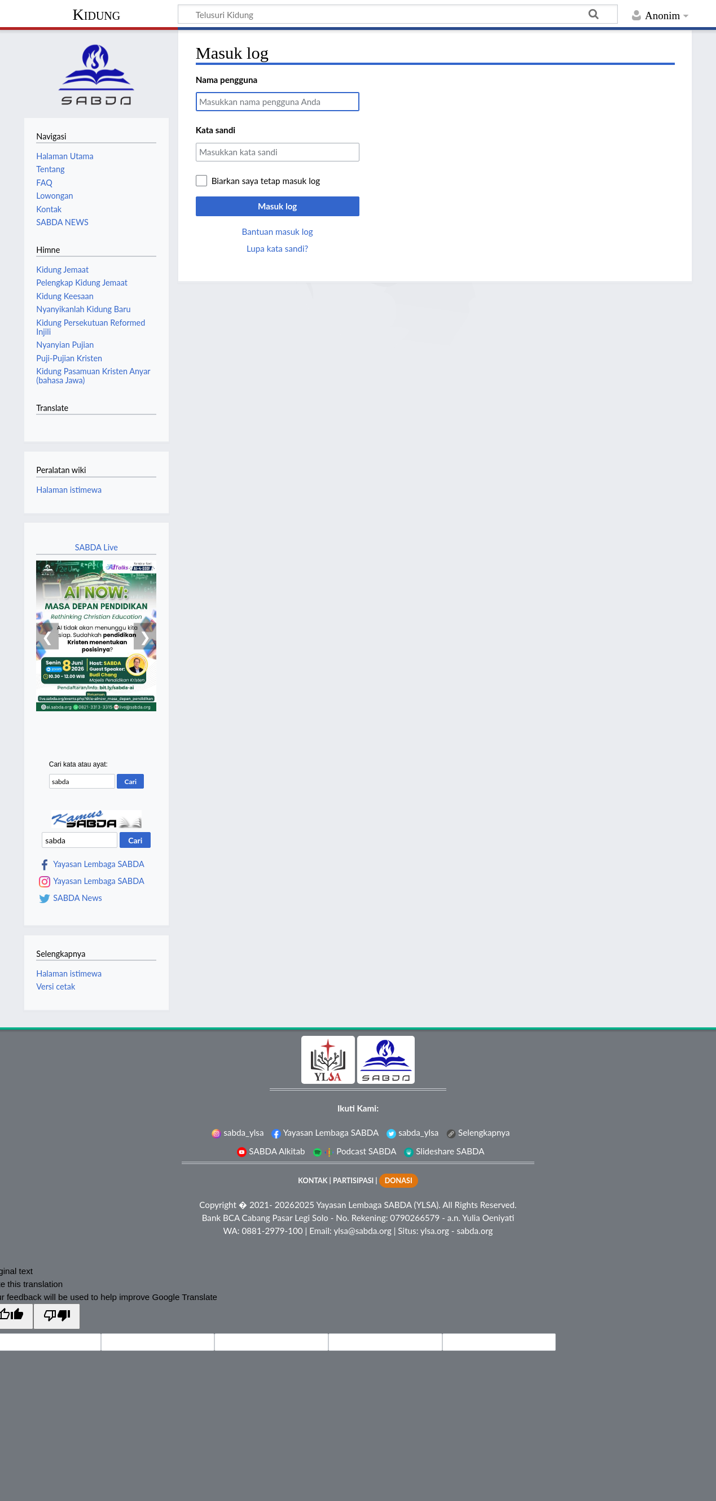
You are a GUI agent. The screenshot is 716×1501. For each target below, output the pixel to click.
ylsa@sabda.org (362, 1231)
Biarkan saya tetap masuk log (266, 181)
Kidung (97, 14)
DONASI (398, 1180)
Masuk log (277, 206)
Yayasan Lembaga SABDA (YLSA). (378, 1205)
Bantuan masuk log (277, 231)
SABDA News (77, 898)
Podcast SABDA (354, 1151)
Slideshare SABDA (444, 1151)
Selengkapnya (477, 1132)
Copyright (217, 1205)
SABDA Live (96, 547)
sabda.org (474, 1231)
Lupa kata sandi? (277, 248)
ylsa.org (434, 1231)
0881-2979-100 (272, 1231)
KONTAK (312, 1180)
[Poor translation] (56, 1316)
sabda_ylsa (237, 1132)
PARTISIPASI (353, 1180)
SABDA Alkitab (271, 1151)
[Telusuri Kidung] (397, 14)
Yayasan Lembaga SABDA (98, 864)
